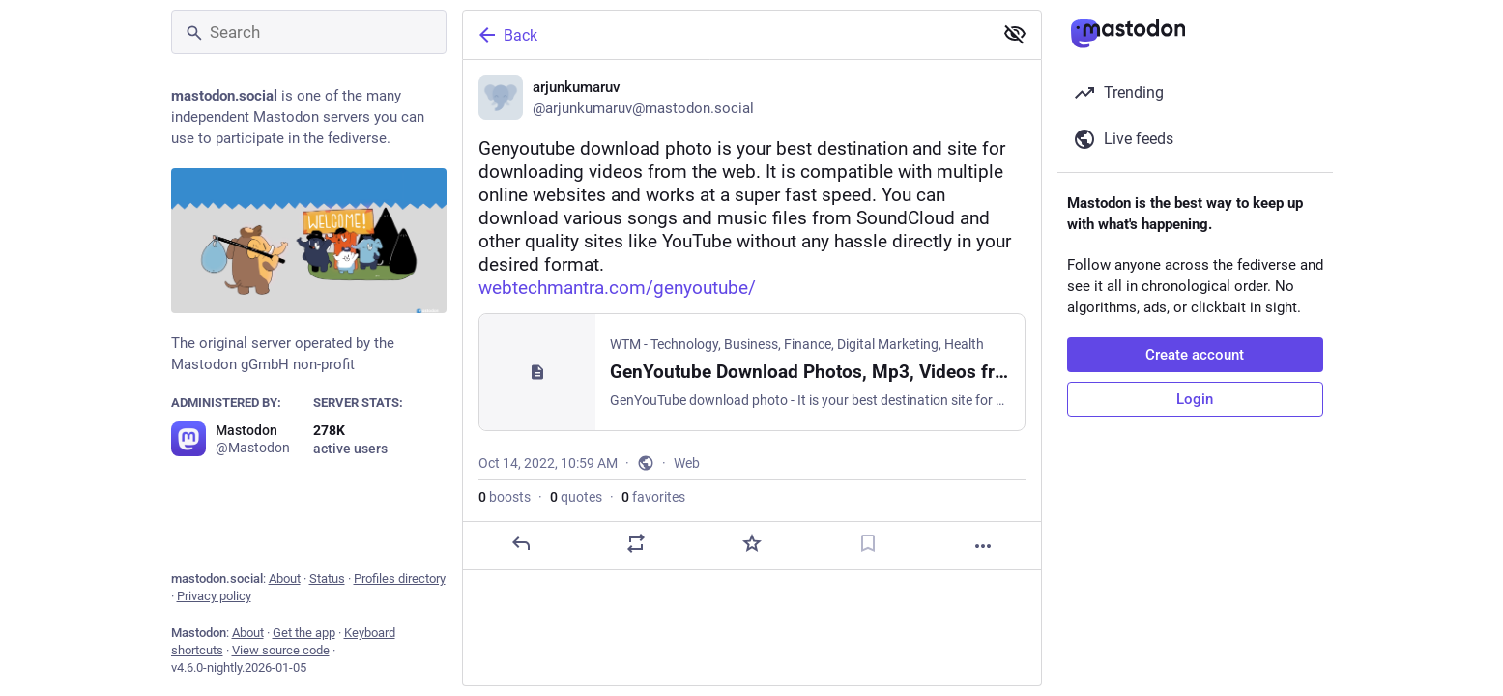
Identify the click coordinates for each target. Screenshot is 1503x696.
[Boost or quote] (636, 543)
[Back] (726, 35)
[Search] (309, 32)
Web (687, 463)
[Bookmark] (867, 543)
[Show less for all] (1015, 34)
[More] (983, 546)
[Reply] (520, 543)
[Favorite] (751, 543)
